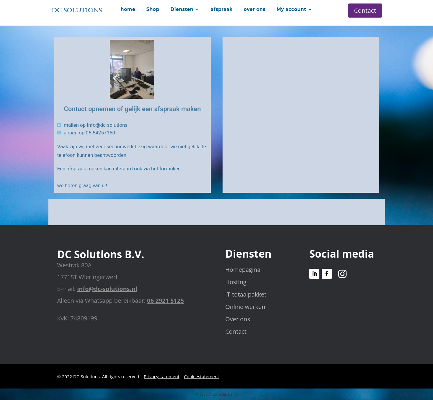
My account (291, 9)
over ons (255, 9)
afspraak (222, 9)
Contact (365, 10)
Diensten (181, 9)
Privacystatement (161, 376)
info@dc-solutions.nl (107, 289)
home (128, 9)
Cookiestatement (201, 376)
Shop (152, 9)
